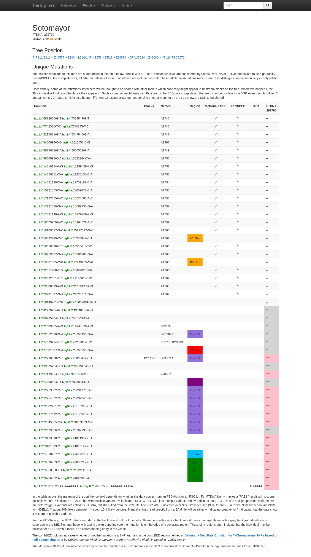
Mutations (108, 5)
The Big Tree (43, 5)
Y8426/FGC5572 (173, 57)
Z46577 (59, 57)
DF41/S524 (137, 57)
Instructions (69, 5)
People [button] (89, 5)
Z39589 (121, 57)
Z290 (71, 57)
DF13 (108, 57)
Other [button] (127, 5)
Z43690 (153, 57)
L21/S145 (84, 57)
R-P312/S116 (41, 57)
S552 (98, 57)
